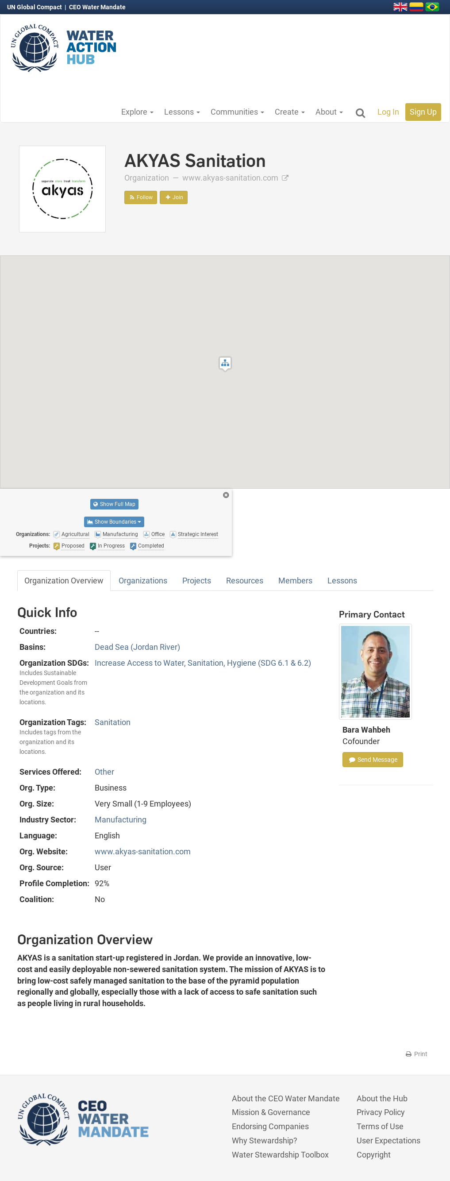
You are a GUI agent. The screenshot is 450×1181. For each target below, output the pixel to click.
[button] (225, 364)
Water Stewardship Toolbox (280, 1154)
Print (416, 1053)
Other (104, 771)
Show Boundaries (114, 522)
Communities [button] (237, 111)
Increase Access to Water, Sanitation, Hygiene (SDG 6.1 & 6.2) (203, 663)
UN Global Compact (35, 7)
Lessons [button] (182, 111)
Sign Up (423, 111)
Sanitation (113, 722)
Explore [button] (137, 111)
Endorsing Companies (270, 1126)
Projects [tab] (196, 580)
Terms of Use (380, 1126)
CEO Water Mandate (97, 7)
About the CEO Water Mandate (286, 1098)
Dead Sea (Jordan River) (137, 647)
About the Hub (382, 1098)
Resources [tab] (244, 580)
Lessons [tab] (342, 580)
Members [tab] (295, 580)
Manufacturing (120, 819)
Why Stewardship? (264, 1140)
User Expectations (388, 1140)
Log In (388, 111)
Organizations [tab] (143, 580)
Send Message (372, 759)
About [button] (329, 111)
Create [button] (290, 111)
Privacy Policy (381, 1112)
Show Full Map (114, 504)
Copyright (374, 1154)
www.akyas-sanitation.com (235, 177)
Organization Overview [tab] (64, 580)
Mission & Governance (271, 1112)
